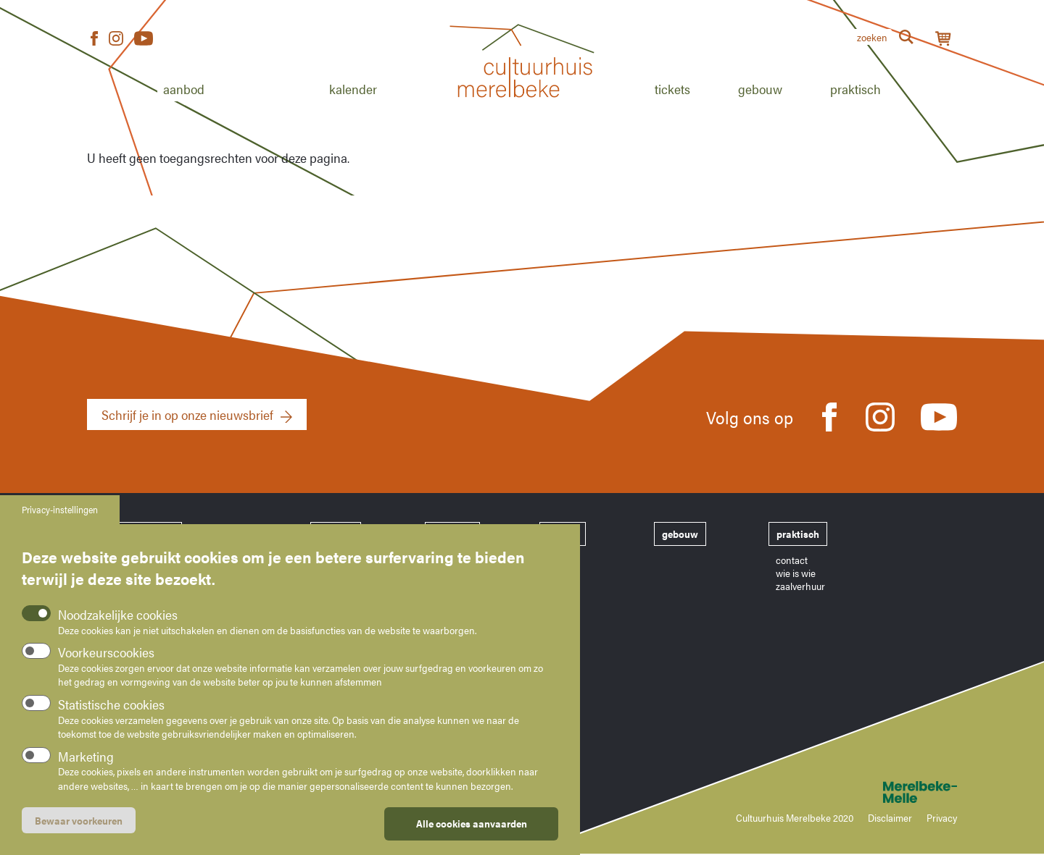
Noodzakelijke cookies (118, 626)
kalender (452, 533)
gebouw (680, 533)
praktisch (797, 533)
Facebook (94, 39)
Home (522, 113)
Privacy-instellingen (60, 521)
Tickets (672, 89)
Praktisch (855, 89)
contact (792, 559)
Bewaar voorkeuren (79, 832)
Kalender (353, 89)
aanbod (335, 533)
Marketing (86, 768)
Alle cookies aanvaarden (471, 834)
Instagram (116, 39)
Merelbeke (899, 792)
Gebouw (760, 89)
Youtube (143, 39)
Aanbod (183, 89)
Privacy (942, 817)
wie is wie (796, 572)
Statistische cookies (111, 716)
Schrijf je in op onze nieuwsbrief (187, 414)
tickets (562, 533)
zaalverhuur (800, 585)
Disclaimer (890, 817)
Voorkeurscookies (106, 663)
